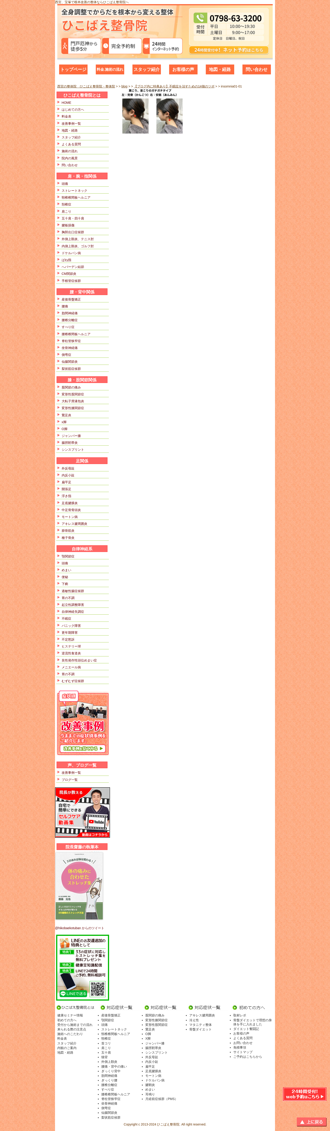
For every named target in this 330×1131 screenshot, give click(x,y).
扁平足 (66, 482)
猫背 (104, 1057)
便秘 (65, 577)
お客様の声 (183, 69)
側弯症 (66, 355)
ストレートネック (74, 190)
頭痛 (65, 184)
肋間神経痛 (70, 313)
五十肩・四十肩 (73, 218)
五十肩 (106, 1052)
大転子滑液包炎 (73, 401)
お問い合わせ (243, 1043)
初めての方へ (67, 1020)
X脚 (148, 1038)
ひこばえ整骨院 (168, 1124)
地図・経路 (220, 69)
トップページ (73, 69)
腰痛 (65, 306)
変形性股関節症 (73, 394)
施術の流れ (70, 151)
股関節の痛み (71, 387)
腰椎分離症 (70, 320)
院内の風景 (70, 158)
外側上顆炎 (109, 1061)
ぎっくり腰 (109, 1080)
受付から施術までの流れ (75, 1025)
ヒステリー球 (71, 646)
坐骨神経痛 (70, 348)
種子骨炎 (68, 538)
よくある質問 (71, 144)
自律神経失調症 (73, 611)
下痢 (65, 584)
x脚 (64, 422)
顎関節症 (68, 556)
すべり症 (68, 327)
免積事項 (239, 1047)
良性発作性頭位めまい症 (79, 660)
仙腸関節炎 (70, 361)
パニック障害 (71, 625)
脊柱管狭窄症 (71, 341)
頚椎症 (66, 204)
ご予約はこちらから (247, 1056)
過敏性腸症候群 (73, 591)
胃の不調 (68, 598)
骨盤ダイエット (200, 1029)
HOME (66, 102)
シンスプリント (73, 449)
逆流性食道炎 (71, 653)
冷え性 (194, 1020)
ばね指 (66, 260)
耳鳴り (150, 1094)
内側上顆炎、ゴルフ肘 (78, 246)
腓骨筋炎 (68, 530)
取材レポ (239, 1015)
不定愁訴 (68, 639)
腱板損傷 (68, 225)
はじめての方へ (73, 109)
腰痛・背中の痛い (114, 1066)
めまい (66, 570)
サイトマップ (243, 1052)
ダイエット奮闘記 (246, 1029)
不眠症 (66, 618)
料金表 (66, 116)
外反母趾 (68, 468)
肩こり (66, 211)
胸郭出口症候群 (73, 232)
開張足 (66, 489)
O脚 (64, 429)
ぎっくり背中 (111, 1071)
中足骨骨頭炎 (71, 510)
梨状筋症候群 (71, 369)
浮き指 (66, 496)
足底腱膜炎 (70, 503)
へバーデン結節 (73, 267)
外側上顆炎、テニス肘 (78, 239)
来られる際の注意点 (71, 1029)
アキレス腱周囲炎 (74, 524)
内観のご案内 (67, 1048)
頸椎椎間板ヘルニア (76, 197)
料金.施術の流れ (110, 69)
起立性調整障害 (73, 605)
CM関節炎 (69, 274)
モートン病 (70, 517)
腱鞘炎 (150, 1085)
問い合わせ (256, 69)
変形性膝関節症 (73, 408)
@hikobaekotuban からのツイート (79, 928)
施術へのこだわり (70, 1034)
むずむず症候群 (73, 681)
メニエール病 (71, 667)
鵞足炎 (66, 415)
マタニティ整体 (200, 1025)
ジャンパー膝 (71, 436)
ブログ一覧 (70, 780)
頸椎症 (106, 1038)
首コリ (106, 1043)
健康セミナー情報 (70, 1015)
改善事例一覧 (71, 123)
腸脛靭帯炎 (70, 443)
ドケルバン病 (71, 253)
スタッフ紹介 (147, 69)
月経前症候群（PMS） (161, 1099)
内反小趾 (68, 475)
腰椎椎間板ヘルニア (76, 334)
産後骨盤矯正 (71, 299)
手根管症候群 (71, 281)
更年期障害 (70, 632)
